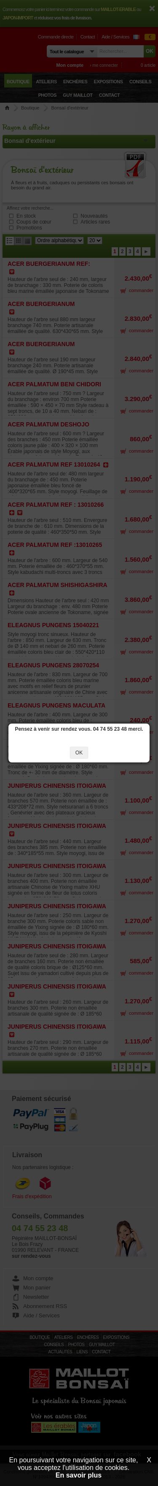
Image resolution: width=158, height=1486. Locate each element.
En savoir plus (79, 1475)
